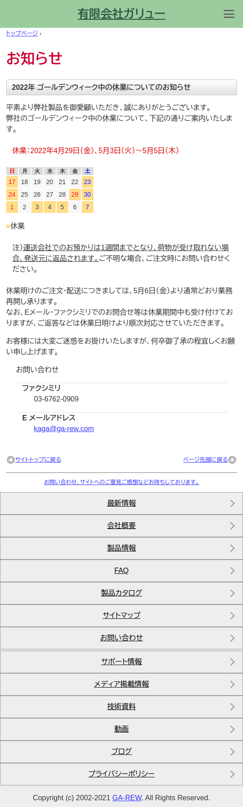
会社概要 (121, 525)
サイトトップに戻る (38, 459)
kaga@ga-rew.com (64, 428)
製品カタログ (121, 593)
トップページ (22, 33)
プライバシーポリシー (121, 774)
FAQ (121, 570)
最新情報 (121, 503)
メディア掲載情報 (121, 684)
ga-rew (126, 798)
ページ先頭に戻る (205, 459)
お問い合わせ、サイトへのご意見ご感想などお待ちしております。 (121, 482)
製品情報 (121, 548)
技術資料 (121, 706)
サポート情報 (121, 662)
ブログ (121, 751)
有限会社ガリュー (122, 14)
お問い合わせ (121, 638)
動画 (122, 729)
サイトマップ (121, 615)
